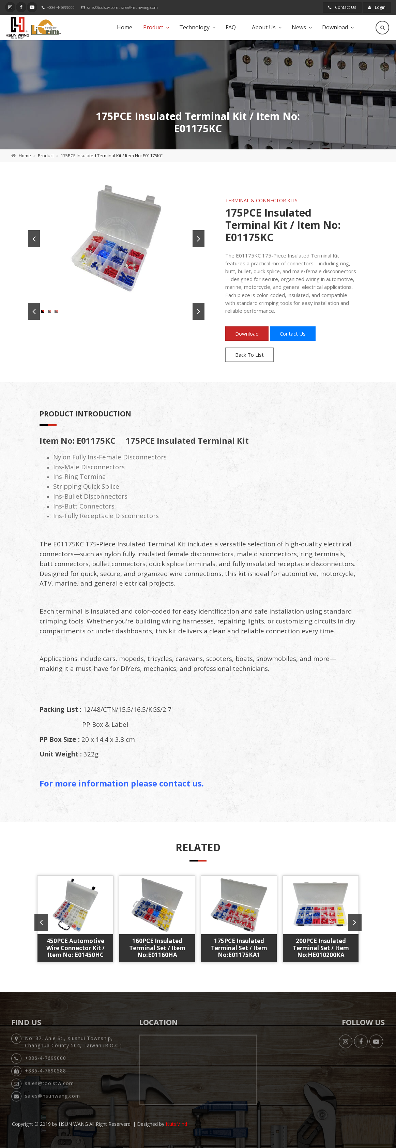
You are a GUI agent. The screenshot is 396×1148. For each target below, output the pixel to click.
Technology (194, 27)
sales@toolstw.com (102, 7)
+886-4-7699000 (61, 7)
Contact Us (342, 7)
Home (124, 27)
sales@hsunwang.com (139, 7)
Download (335, 27)
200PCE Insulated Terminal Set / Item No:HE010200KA (321, 948)
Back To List (249, 354)
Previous (34, 238)
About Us (264, 27)
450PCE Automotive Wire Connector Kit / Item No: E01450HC (75, 948)
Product (153, 27)
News (299, 27)
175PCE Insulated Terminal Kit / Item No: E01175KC (112, 155)
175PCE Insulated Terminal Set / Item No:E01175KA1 (239, 948)
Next (198, 238)
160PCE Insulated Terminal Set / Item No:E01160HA (157, 948)
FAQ (231, 27)
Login (376, 7)
